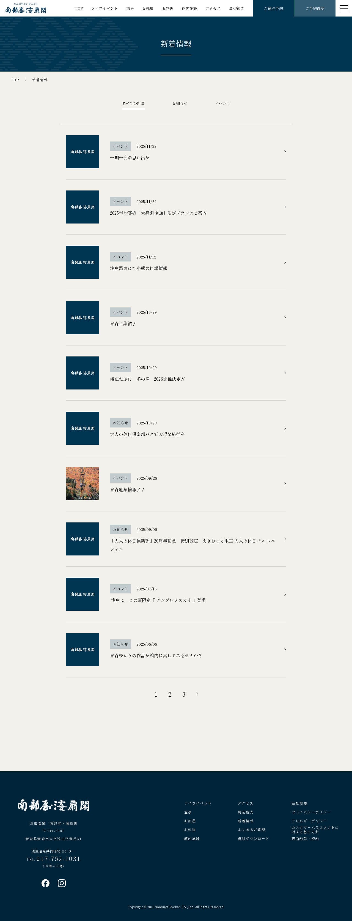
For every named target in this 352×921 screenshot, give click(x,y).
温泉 (130, 8)
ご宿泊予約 (273, 8)
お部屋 (148, 8)
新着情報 (246, 820)
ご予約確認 (314, 8)
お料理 (168, 8)
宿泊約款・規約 (306, 838)
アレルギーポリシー (310, 820)
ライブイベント (104, 8)
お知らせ (180, 103)
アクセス (213, 8)
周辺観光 (236, 8)
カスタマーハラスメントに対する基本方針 (315, 829)
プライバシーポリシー (311, 812)
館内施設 (189, 8)
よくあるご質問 (252, 829)
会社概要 (300, 803)
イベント (222, 103)
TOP (79, 8)
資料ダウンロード (254, 838)
